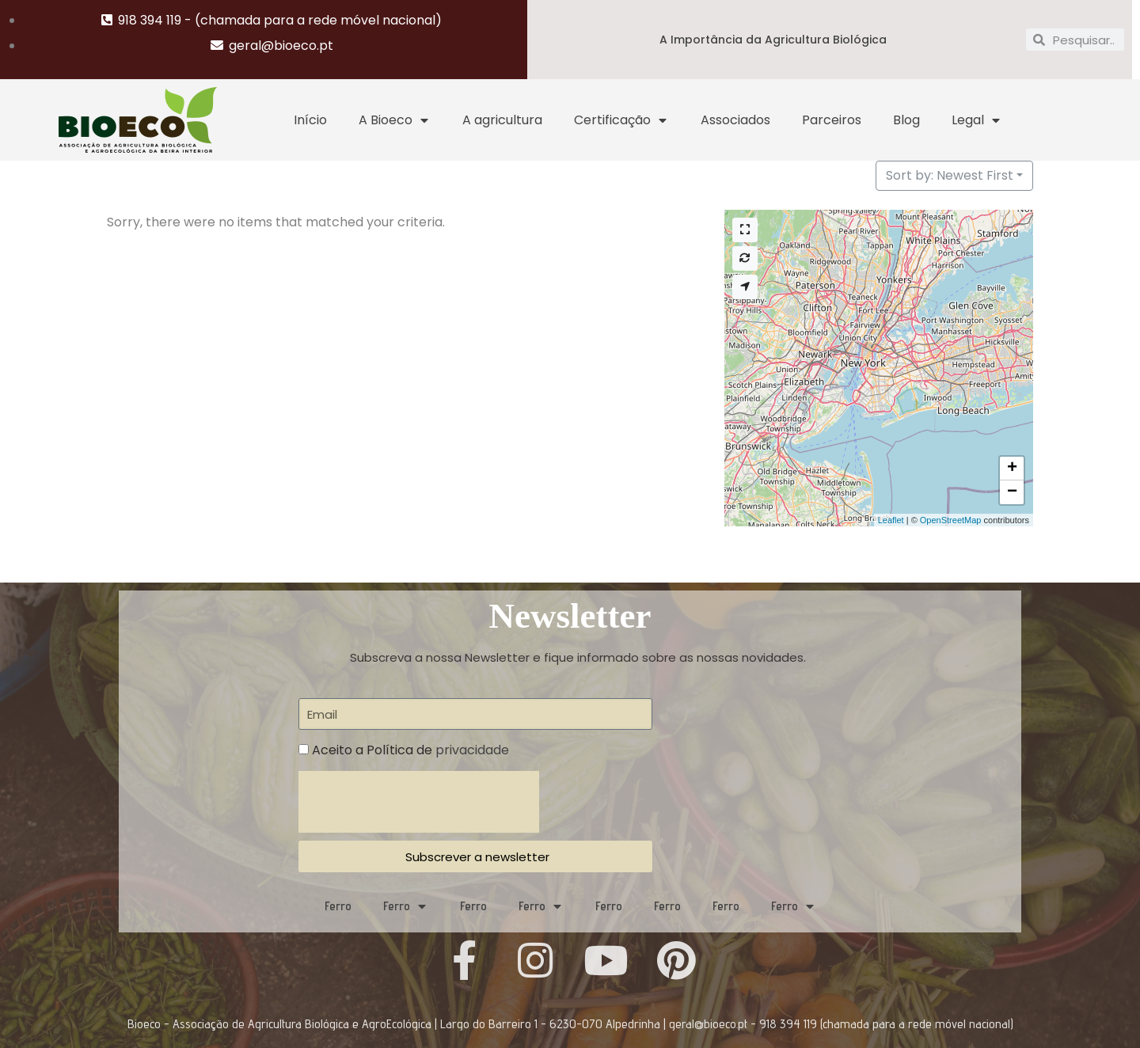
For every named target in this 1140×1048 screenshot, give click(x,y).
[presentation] (418, 802)
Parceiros (831, 120)
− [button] (1012, 492)
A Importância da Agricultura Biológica (773, 39)
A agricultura (502, 120)
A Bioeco (395, 120)
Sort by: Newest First (949, 175)
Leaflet (891, 520)
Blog (906, 120)
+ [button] (1012, 468)
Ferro (338, 905)
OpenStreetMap (951, 520)
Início (310, 120)
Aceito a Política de (410, 750)
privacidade (472, 750)
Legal (977, 120)
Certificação (621, 120)
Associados (735, 120)
